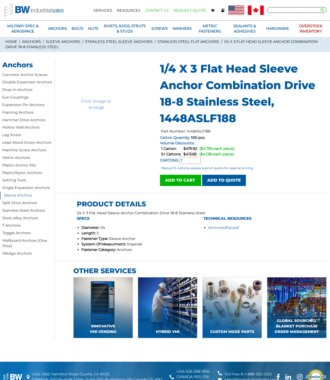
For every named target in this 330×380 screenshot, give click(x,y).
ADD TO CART (180, 180)
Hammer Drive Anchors (23, 120)
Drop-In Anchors (17, 89)
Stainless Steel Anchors (23, 210)
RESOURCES (128, 10)
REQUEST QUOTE (189, 10)
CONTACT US (157, 10)
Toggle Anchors (16, 233)
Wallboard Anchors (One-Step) (25, 243)
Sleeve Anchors (63, 41)
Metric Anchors (16, 157)
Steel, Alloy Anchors (20, 218)
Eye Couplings (15, 97)
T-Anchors (11, 225)
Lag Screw (11, 135)
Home (11, 41)
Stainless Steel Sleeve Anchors (119, 41)
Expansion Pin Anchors (23, 105)
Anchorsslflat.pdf (223, 227)
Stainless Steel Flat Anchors (188, 41)
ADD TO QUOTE (224, 180)
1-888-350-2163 (258, 374)
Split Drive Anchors (19, 203)
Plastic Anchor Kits (19, 165)
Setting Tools (14, 180)
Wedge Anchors (17, 253)
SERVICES (103, 10)
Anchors (31, 41)
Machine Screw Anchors (24, 150)
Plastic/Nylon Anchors (22, 173)
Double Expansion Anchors (27, 82)
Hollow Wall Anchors (21, 127)
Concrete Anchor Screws (24, 75)
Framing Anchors (18, 112)
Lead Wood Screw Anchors (26, 142)
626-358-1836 (198, 371)
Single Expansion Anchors (26, 188)
